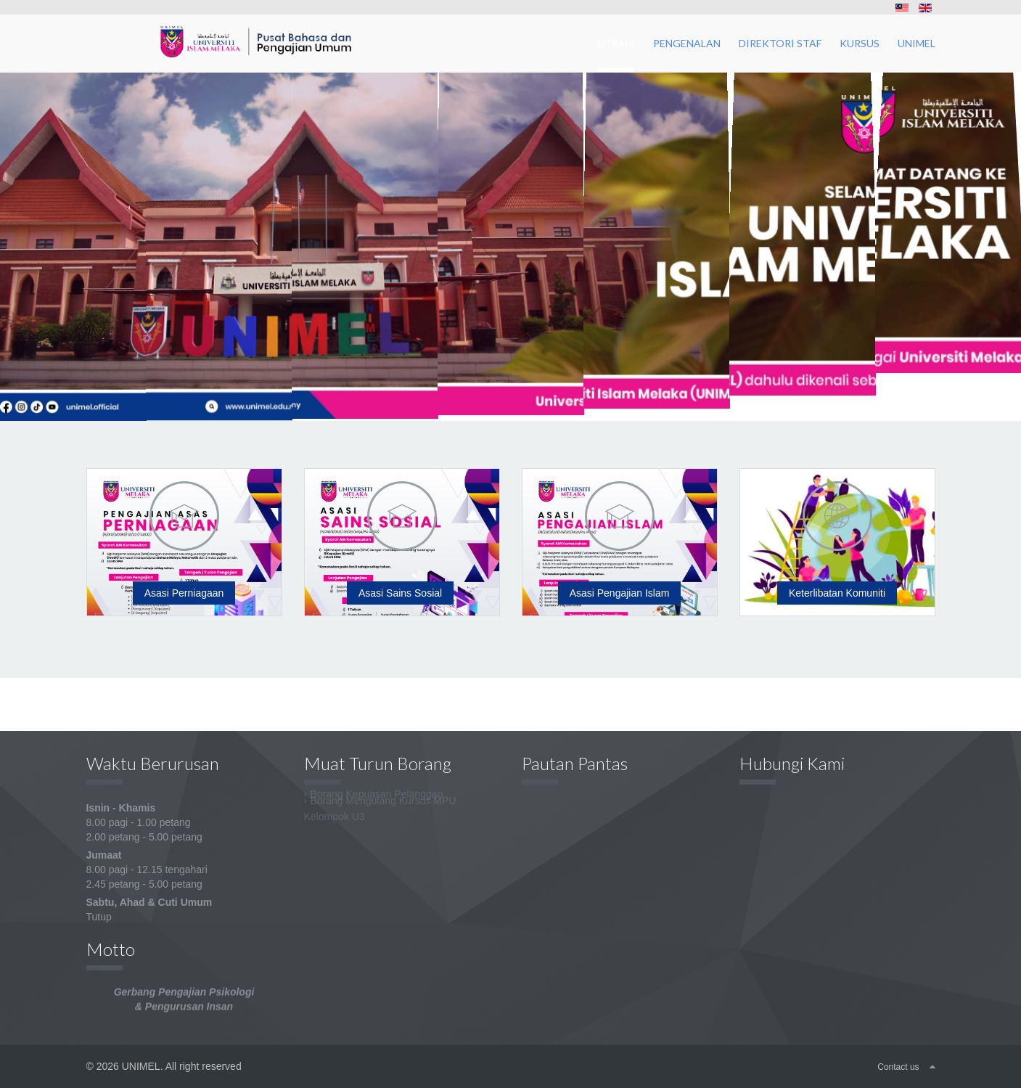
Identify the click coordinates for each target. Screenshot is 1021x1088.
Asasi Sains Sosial (400, 593)
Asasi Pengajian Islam (620, 593)
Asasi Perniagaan (184, 593)
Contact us (898, 1067)
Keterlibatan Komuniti (837, 593)
